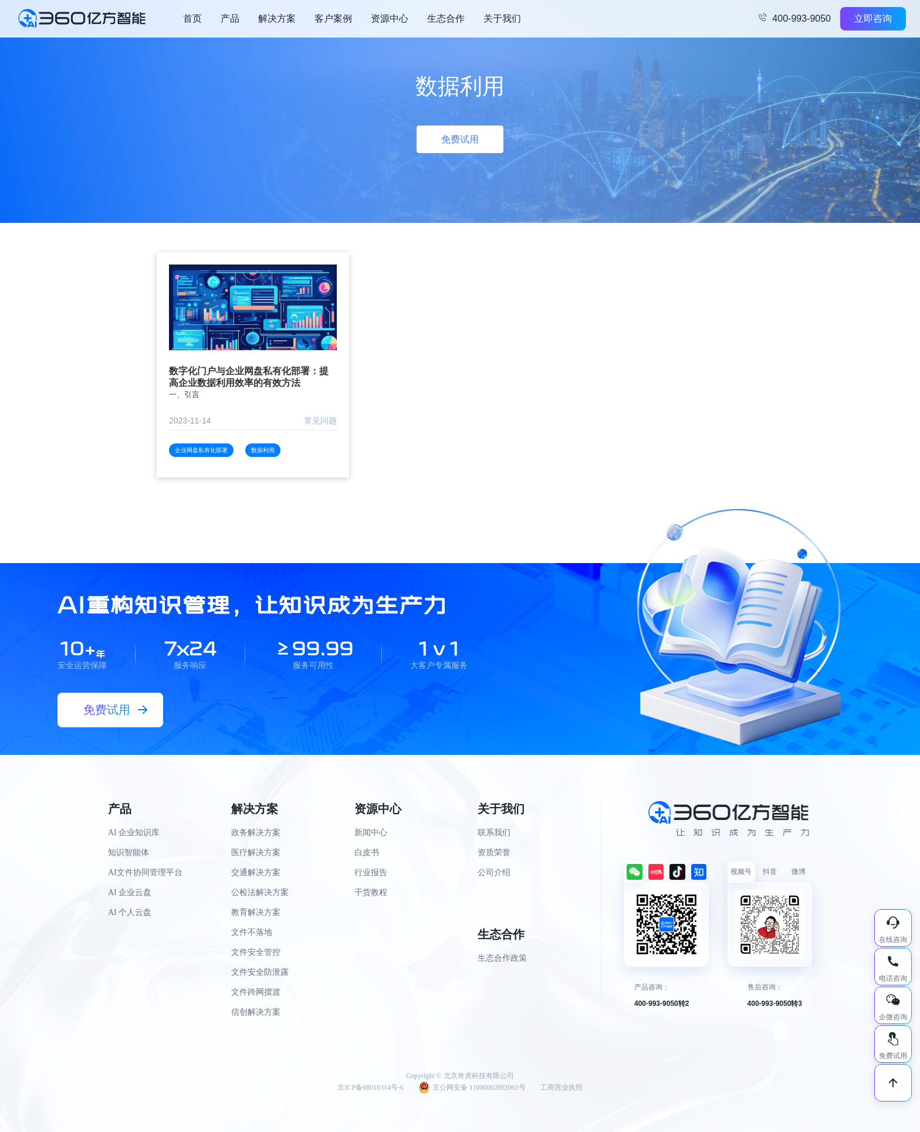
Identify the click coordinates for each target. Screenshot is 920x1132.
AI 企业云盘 (129, 892)
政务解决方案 (255, 832)
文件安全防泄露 (260, 972)
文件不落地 (251, 932)
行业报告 (370, 872)
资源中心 (389, 18)
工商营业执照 (561, 1087)
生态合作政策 (502, 958)
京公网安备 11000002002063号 (472, 1087)
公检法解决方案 (260, 892)
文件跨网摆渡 (255, 992)
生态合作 (446, 18)
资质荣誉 (494, 852)
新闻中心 (370, 832)
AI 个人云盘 (129, 912)
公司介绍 (494, 872)
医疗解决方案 (255, 852)
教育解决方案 (255, 912)
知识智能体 (128, 852)
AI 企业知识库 (134, 832)
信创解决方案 (255, 1012)
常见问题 (320, 420)
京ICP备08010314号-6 (370, 1087)
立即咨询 (873, 18)
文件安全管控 (255, 952)
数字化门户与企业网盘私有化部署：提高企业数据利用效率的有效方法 (249, 377)
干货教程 (370, 892)
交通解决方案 (255, 872)
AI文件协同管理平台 (145, 872)
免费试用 (460, 139)
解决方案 (277, 18)
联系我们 (494, 832)
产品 (230, 18)
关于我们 (502, 18)
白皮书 (366, 852)
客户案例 (333, 18)
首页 (192, 18)
